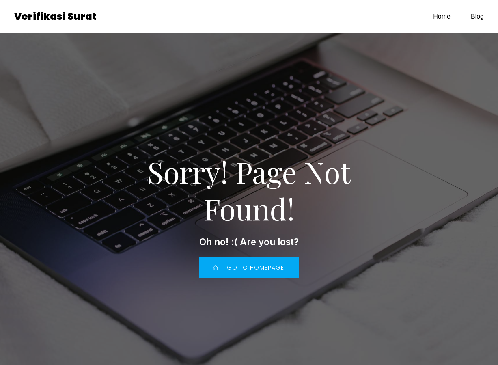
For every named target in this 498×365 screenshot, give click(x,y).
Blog (477, 18)
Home (442, 18)
